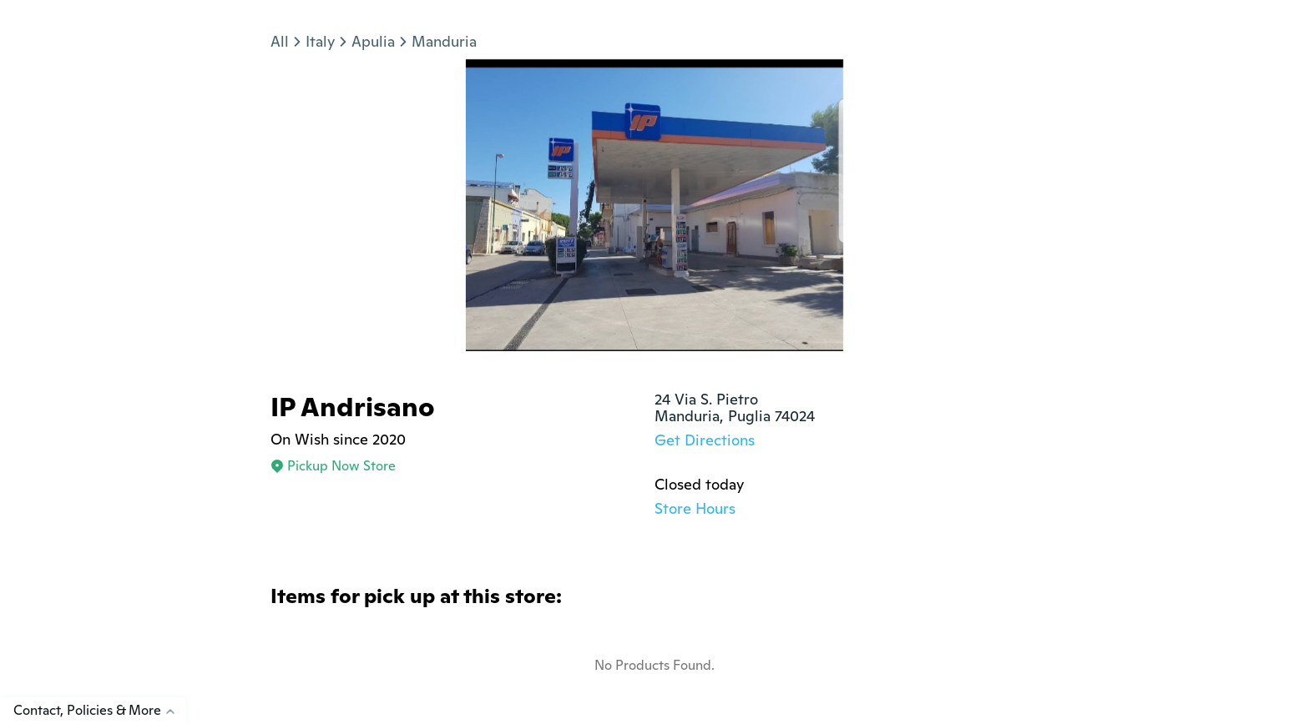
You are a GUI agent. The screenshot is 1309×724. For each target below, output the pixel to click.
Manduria (444, 41)
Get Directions (704, 440)
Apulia (373, 41)
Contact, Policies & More (99, 710)
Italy (320, 41)
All (279, 41)
